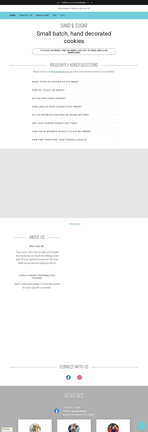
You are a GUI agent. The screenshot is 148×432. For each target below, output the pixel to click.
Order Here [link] (42, 15)
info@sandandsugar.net (61, 71)
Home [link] (13, 15)
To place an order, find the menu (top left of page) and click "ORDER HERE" (70, 51)
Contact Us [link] (25, 15)
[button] (74, 224)
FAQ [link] (55, 15)
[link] (74, 27)
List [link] (62, 15)
